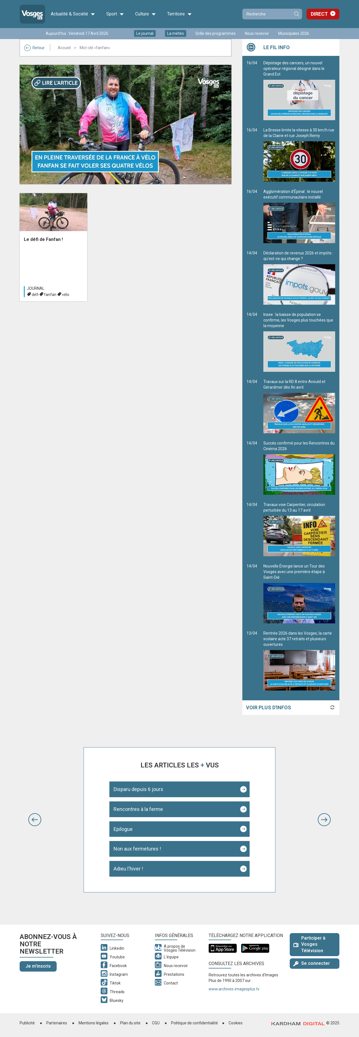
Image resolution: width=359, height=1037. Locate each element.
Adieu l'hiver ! (128, 869)
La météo (175, 33)
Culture (145, 14)
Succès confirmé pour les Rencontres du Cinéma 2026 (299, 468)
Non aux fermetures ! (137, 849)
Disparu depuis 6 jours (138, 789)
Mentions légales (94, 1023)
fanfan (50, 294)
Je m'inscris (38, 966)
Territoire (179, 14)
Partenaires (56, 1023)
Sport (115, 14)
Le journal (144, 33)
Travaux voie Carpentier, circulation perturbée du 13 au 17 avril (299, 529)
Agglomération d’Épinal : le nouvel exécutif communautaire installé (299, 216)
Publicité (27, 1023)
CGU (156, 1023)
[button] (35, 819)
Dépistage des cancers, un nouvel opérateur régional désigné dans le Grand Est (299, 90)
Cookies (236, 1023)
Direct (319, 14)
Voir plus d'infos (268, 707)
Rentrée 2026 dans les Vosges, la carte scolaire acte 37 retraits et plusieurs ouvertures (299, 660)
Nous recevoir (257, 33)
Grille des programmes (215, 33)
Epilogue (123, 829)
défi (35, 294)
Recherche (296, 14)
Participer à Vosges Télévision (309, 944)
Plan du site (130, 1023)
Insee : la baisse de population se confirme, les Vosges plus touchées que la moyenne (299, 342)
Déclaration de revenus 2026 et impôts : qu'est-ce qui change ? (299, 278)
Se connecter (311, 963)
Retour (34, 47)
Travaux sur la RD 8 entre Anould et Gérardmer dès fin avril (299, 406)
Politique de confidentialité (194, 1023)
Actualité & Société (73, 14)
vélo (65, 294)
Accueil (64, 47)
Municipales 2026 (293, 33)
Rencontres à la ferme (138, 809)
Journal (35, 288)
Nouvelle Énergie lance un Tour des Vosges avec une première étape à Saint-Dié (299, 593)
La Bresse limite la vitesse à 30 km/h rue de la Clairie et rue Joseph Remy (299, 155)
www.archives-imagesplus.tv (234, 989)
